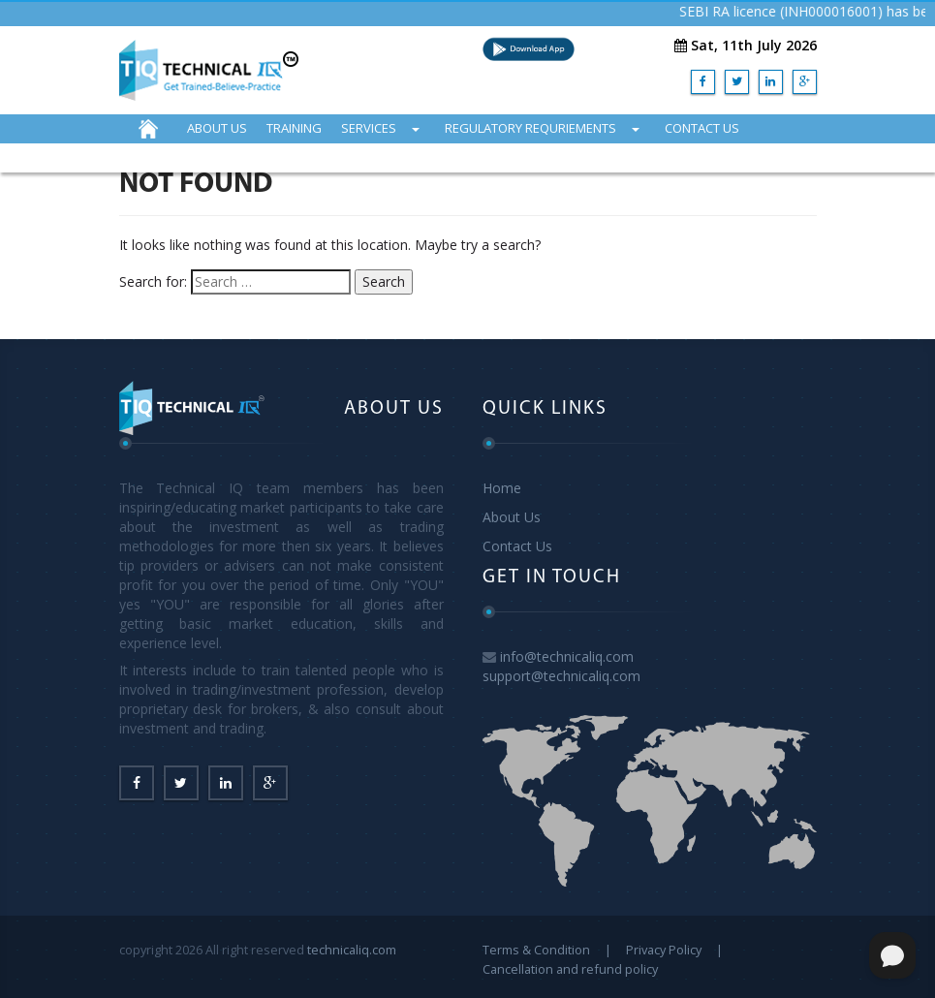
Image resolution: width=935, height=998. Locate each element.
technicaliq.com (351, 949)
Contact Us (517, 546)
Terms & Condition (536, 949)
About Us (512, 517)
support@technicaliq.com (561, 676)
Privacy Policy (663, 949)
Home (502, 488)
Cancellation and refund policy (570, 969)
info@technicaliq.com (567, 656)
